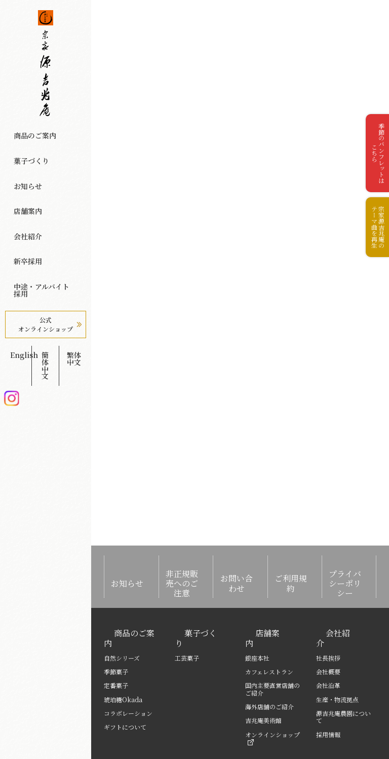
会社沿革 (328, 645)
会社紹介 (21, 186)
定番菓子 (116, 645)
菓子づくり (24, 144)
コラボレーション (128, 673)
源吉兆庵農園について (343, 677)
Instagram (11, 280)
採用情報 (328, 695)
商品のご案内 (27, 130)
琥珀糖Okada (123, 660)
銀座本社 (257, 618)
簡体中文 (45, 264)
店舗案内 (21, 172)
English (17, 264)
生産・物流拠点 (337, 660)
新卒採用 (21, 200)
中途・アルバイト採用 (40, 214)
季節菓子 (116, 632)
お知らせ (21, 158)
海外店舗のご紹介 (269, 667)
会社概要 (328, 632)
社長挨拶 (328, 618)
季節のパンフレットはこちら (373, 162)
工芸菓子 (187, 618)
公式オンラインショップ (45, 239)
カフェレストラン (269, 632)
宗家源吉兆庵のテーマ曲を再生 (373, 253)
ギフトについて (125, 687)
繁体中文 (74, 264)
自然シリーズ (122, 618)
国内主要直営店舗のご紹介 (272, 649)
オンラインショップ (272, 698)
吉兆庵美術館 (263, 680)
